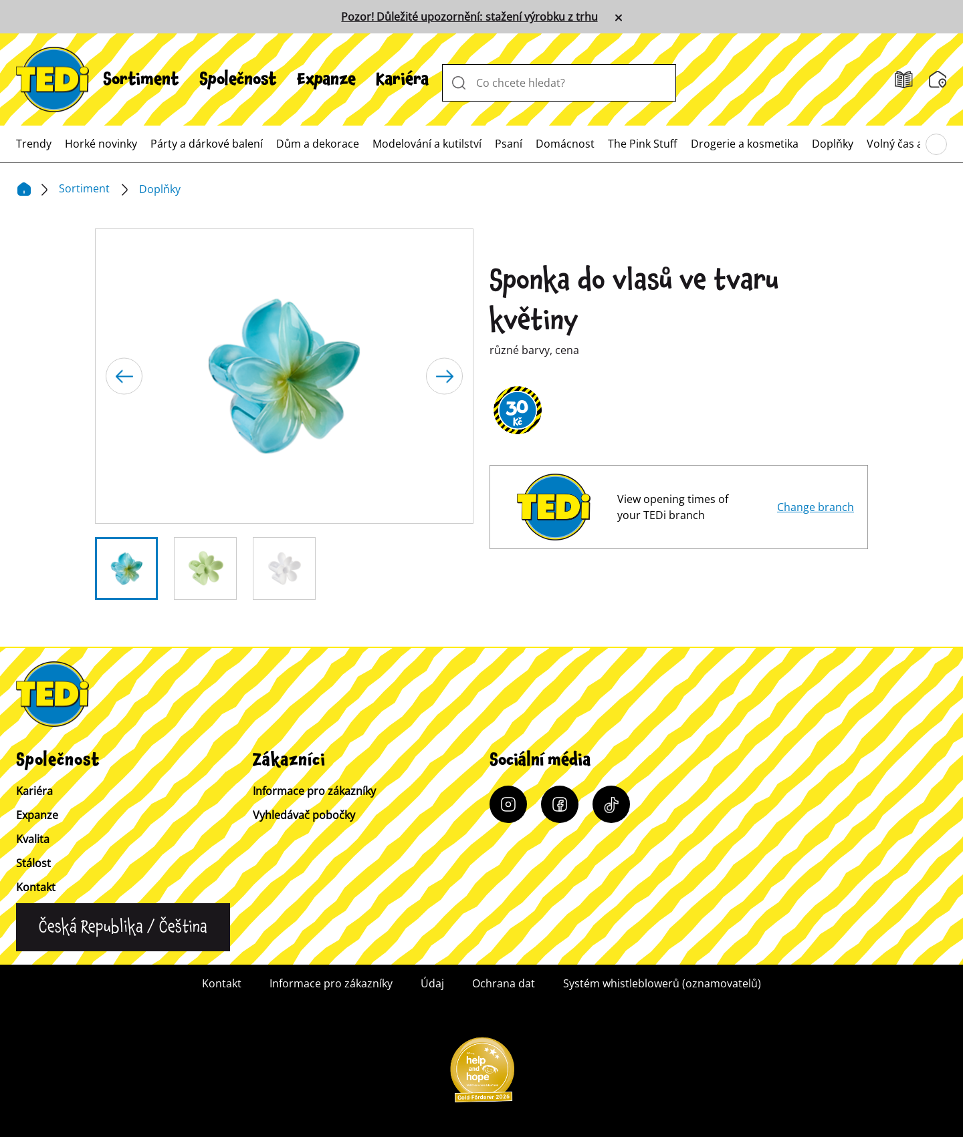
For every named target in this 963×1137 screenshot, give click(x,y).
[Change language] (123, 927)
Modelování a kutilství (426, 143)
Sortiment (141, 79)
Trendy (33, 143)
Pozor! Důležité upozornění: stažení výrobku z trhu (469, 16)
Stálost (33, 863)
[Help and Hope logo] (481, 1074)
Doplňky (832, 143)
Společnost (238, 79)
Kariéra (402, 79)
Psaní (508, 143)
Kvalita (32, 839)
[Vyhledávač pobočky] (938, 79)
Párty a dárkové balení (206, 143)
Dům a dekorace (317, 143)
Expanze (326, 79)
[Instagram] (508, 804)
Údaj (432, 983)
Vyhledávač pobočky (304, 815)
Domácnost (565, 143)
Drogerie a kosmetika (744, 143)
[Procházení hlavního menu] (936, 144)
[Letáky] (904, 80)
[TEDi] (52, 78)
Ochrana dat (503, 983)
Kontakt (36, 887)
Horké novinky (101, 143)
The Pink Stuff (642, 143)
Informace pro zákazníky (314, 791)
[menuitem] (141, 79)
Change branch (815, 507)
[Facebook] (559, 804)
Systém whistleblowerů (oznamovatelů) (662, 983)
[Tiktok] (611, 804)
